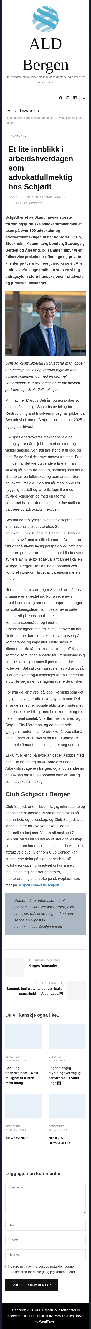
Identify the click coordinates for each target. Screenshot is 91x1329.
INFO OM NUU (16, 1138)
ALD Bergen (45, 53)
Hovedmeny (17, 136)
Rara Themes (64, 1316)
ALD (14, 197)
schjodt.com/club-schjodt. (39, 885)
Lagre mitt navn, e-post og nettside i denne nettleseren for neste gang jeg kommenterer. (43, 1269)
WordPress (47, 1322)
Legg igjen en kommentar (26, 203)
